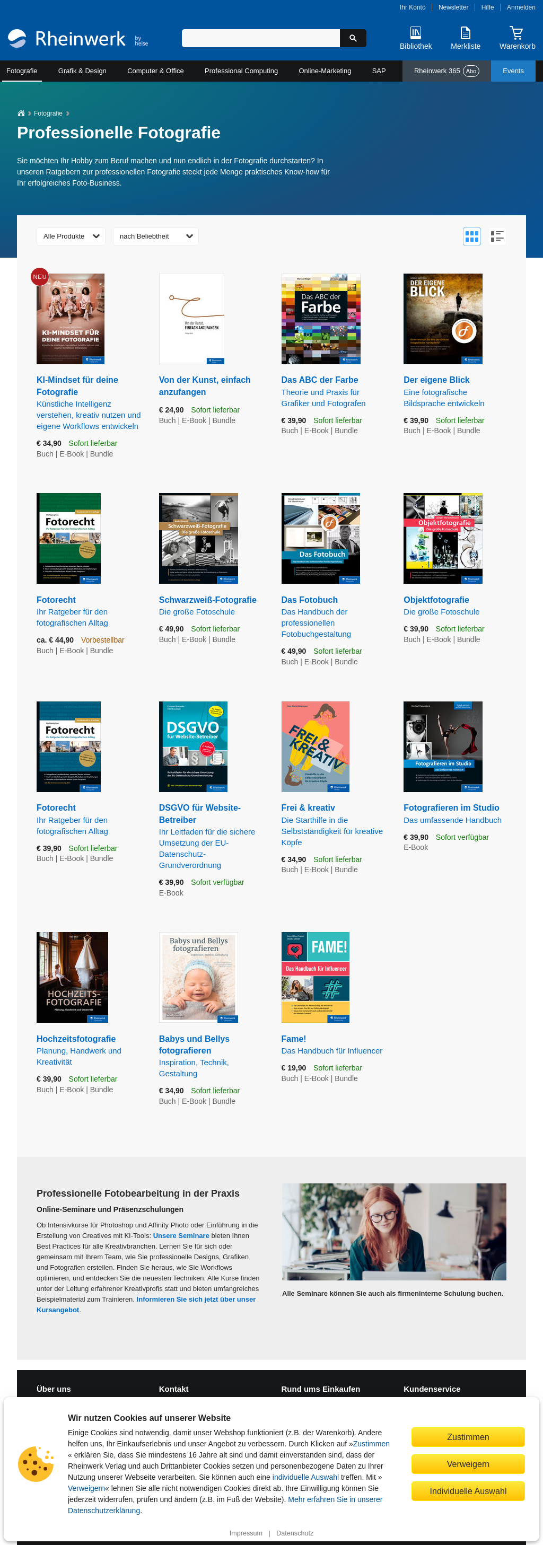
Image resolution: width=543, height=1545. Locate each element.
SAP (379, 71)
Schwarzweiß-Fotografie (212, 606)
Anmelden (521, 7)
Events (513, 71)
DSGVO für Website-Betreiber (212, 837)
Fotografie (22, 71)
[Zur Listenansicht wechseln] (497, 236)
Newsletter (454, 7)
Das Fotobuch (335, 617)
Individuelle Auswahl (468, 1491)
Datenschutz (294, 1533)
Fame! (335, 1045)
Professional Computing (241, 71)
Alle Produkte (63, 236)
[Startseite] (77, 40)
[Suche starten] (353, 38)
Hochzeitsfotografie (90, 1050)
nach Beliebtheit (144, 236)
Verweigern (86, 1488)
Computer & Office (155, 71)
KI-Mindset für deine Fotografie (90, 403)
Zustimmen (371, 1443)
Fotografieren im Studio (457, 814)
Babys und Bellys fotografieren (212, 1056)
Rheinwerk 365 (446, 71)
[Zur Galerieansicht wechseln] (472, 236)
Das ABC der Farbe (335, 391)
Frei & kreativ (335, 825)
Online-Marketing (325, 71)
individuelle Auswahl (306, 1477)
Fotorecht (90, 611)
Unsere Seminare (181, 1236)
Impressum (246, 1533)
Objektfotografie (457, 606)
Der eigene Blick (457, 391)
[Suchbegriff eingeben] (261, 38)
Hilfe (487, 7)
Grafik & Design (82, 71)
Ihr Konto (413, 7)
